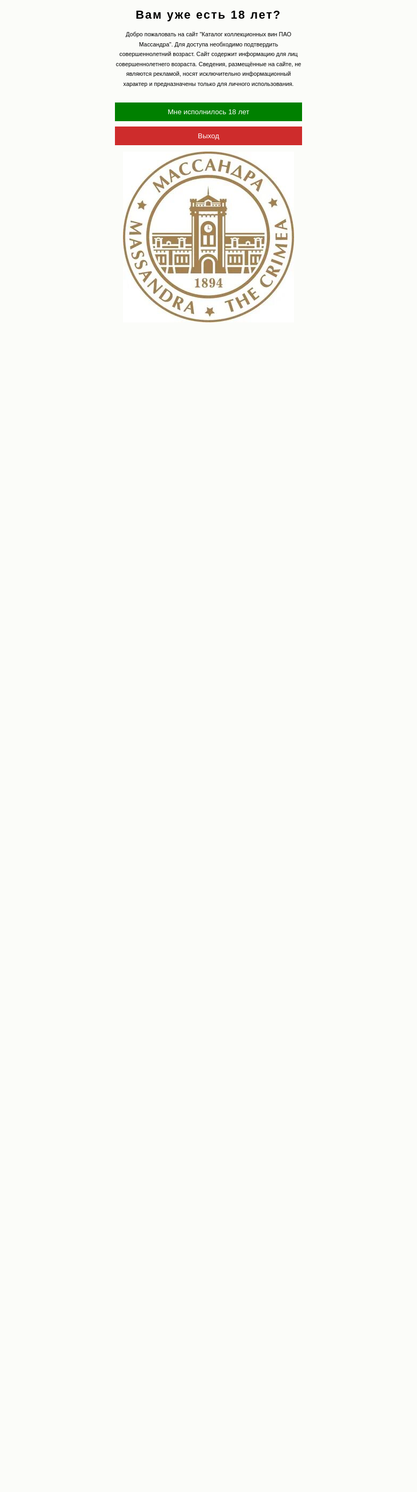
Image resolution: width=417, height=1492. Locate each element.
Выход (208, 136)
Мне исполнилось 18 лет (209, 112)
